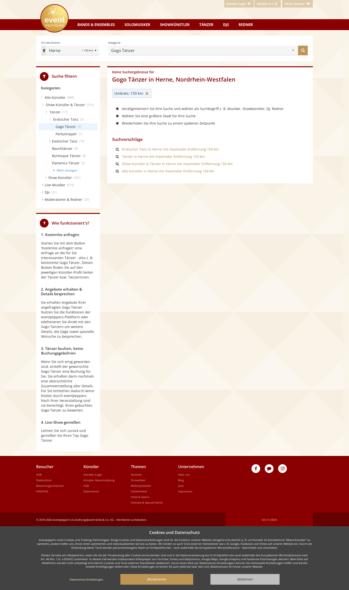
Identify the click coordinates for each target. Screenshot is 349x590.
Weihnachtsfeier (141, 485)
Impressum (185, 490)
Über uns (184, 473)
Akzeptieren (156, 579)
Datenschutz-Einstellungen (86, 579)
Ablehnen (245, 579)
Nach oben (269, 519)
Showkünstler (175, 24)
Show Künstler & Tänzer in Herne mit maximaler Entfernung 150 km (177, 162)
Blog (181, 479)
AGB (39, 473)
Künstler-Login (92, 473)
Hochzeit (136, 473)
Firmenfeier (138, 479)
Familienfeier (139, 490)
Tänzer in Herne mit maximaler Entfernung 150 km (163, 155)
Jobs (180, 485)
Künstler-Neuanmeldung (99, 479)
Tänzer (206, 24)
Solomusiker (137, 24)
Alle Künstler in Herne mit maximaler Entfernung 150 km (168, 170)
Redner (246, 24)
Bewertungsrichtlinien (50, 485)
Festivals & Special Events (147, 501)
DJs (226, 24)
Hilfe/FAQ (42, 490)
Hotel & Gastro (140, 496)
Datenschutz (44, 479)
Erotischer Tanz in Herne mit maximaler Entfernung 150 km (170, 148)
